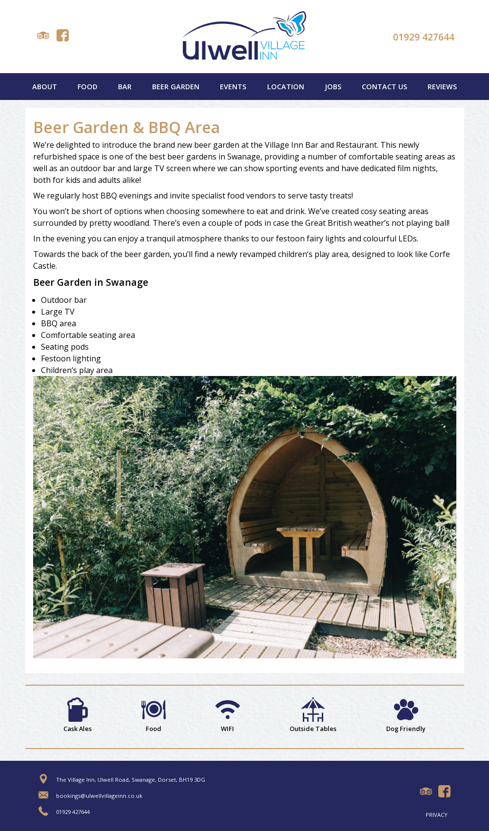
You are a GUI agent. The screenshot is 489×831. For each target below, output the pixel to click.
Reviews (442, 86)
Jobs (333, 86)
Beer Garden (175, 86)
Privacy (437, 814)
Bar (125, 86)
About (44, 86)
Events (233, 86)
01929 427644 (423, 36)
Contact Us (384, 86)
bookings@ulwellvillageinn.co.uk (99, 795)
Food (88, 86)
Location (285, 86)
